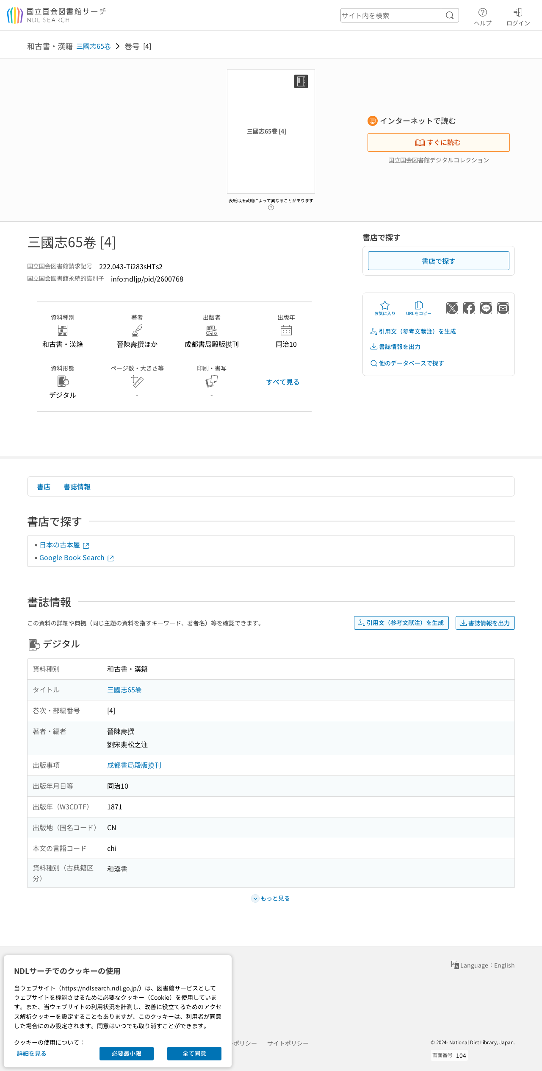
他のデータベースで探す (407, 363)
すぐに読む (438, 142)
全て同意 (194, 1053)
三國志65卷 (93, 46)
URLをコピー (418, 308)
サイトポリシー (288, 1043)
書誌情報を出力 (395, 346)
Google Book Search (77, 557)
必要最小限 (126, 1053)
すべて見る (283, 382)
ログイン (518, 16)
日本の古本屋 (64, 544)
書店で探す (439, 261)
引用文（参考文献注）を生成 (413, 331)
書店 (43, 486)
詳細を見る (32, 1053)
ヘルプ (483, 16)
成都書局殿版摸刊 (134, 765)
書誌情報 (77, 486)
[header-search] (399, 15)
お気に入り (384, 308)
